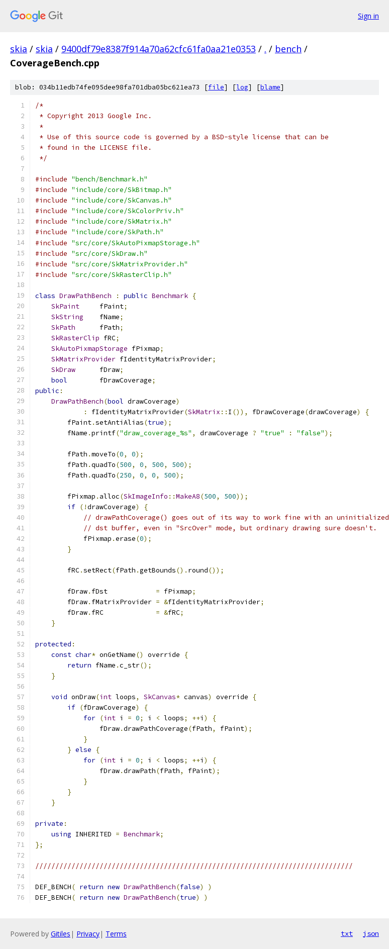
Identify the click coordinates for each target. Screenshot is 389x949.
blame (270, 87)
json (371, 933)
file (216, 87)
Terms (116, 933)
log (242, 87)
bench (288, 49)
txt (347, 933)
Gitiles (60, 933)
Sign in (368, 16)
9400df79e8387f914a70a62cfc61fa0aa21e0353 (158, 49)
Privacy (88, 933)
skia (18, 49)
